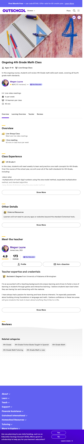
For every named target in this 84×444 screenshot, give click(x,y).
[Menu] (78, 10)
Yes (56, 432)
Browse (31, 11)
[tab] (5, 114)
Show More (41, 192)
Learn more (67, 441)
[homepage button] (14, 10)
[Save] (79, 17)
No (56, 437)
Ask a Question (61, 264)
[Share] (74, 17)
